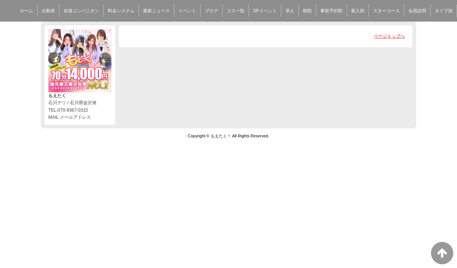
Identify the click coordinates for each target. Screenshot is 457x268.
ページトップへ (389, 36)
